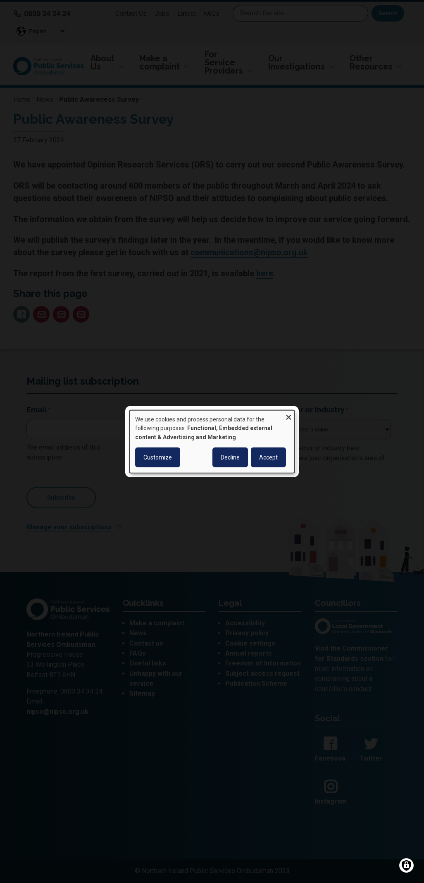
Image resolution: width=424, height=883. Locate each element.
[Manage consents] (406, 865)
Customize (157, 457)
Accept (268, 457)
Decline (230, 457)
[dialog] (212, 441)
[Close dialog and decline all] (288, 415)
